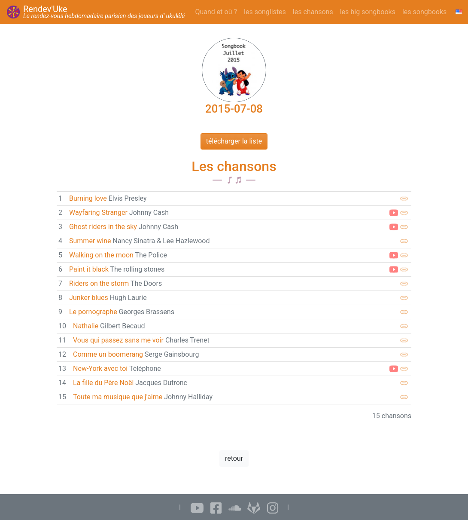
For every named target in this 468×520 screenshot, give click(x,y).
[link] (234, 198)
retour (234, 458)
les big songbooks (367, 12)
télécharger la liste (234, 141)
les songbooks (424, 12)
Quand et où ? (216, 12)
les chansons (313, 12)
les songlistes (265, 12)
